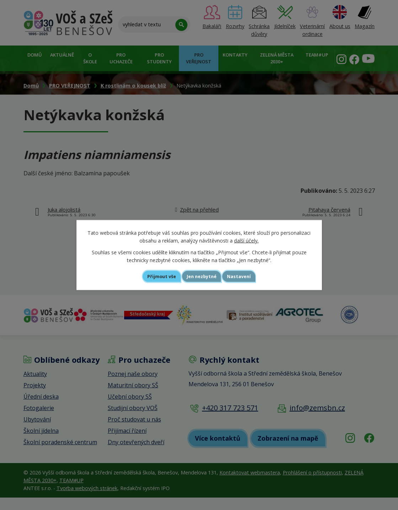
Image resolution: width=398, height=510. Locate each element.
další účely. (246, 240)
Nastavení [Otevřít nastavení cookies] (250, 276)
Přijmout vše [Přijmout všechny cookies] (151, 276)
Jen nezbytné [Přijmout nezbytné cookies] (202, 276)
